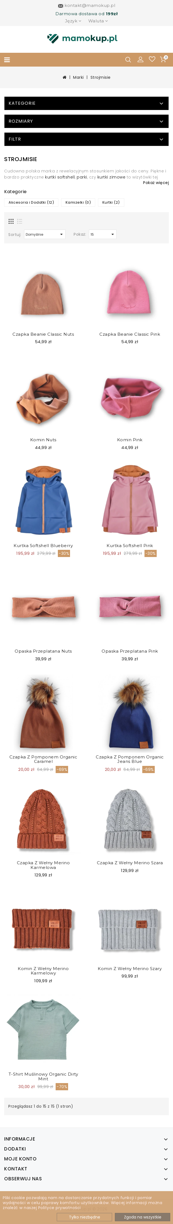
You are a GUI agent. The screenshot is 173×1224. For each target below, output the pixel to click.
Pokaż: (80, 234)
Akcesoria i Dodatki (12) (31, 202)
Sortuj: (14, 234)
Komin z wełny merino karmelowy (43, 971)
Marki (78, 77)
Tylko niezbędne (84, 1217)
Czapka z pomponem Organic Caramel (43, 759)
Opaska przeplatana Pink (130, 651)
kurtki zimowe (111, 177)
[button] (140, 59)
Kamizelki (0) (78, 202)
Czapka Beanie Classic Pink (129, 334)
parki (82, 177)
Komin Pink (130, 439)
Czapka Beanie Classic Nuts (43, 334)
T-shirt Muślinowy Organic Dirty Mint (43, 1076)
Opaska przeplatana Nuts (43, 651)
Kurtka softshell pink (130, 545)
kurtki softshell (60, 177)
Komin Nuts (43, 439)
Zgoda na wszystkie (142, 1217)
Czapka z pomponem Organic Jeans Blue (130, 759)
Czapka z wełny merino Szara (130, 862)
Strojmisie (101, 77)
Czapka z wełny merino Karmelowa (43, 865)
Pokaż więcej (156, 182)
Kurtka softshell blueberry (43, 545)
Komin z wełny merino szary (130, 968)
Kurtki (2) (111, 202)
